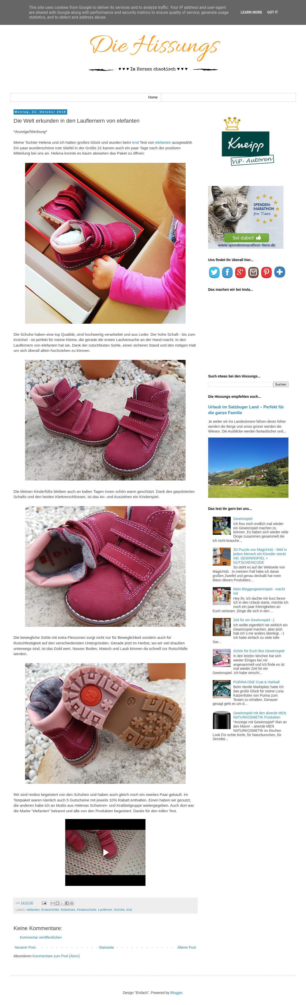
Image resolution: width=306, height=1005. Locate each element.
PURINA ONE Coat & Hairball (256, 682)
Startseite (106, 947)
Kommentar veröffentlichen (41, 937)
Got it (272, 12)
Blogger (176, 993)
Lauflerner (105, 910)
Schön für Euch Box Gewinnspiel (258, 651)
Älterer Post (187, 947)
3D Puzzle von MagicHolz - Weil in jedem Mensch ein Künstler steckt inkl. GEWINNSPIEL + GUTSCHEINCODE (260, 556)
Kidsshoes (68, 910)
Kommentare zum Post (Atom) (56, 956)
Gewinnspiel (242, 519)
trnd (135, 142)
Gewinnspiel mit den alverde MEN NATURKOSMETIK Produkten (259, 715)
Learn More (251, 12)
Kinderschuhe (86, 910)
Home (153, 97)
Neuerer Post (25, 947)
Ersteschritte (50, 910)
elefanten (163, 142)
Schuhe (119, 910)
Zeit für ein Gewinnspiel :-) (253, 620)
